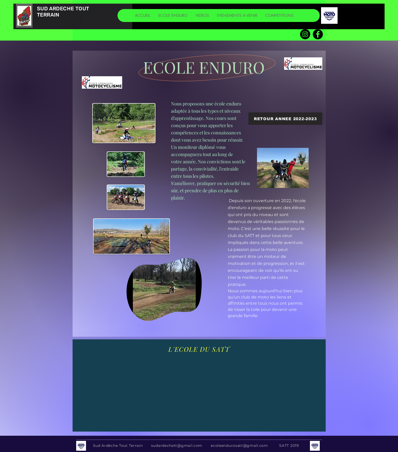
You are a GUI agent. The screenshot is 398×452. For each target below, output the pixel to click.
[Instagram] (305, 34)
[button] (172, 15)
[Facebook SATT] (318, 34)
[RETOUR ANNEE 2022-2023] (285, 118)
